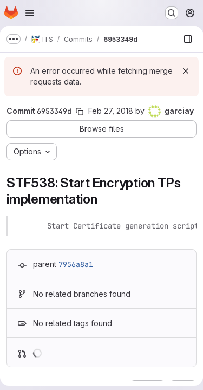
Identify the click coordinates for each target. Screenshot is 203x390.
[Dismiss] (185, 70)
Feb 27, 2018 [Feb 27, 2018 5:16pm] (110, 110)
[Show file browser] (188, 39)
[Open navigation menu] (29, 13)
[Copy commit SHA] (79, 111)
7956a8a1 (75, 264)
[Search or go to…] (171, 13)
